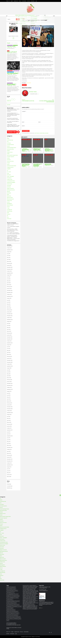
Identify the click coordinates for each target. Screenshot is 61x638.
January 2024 (9, 288)
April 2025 (9, 259)
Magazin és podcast (10, 188)
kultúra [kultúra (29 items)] (19, 606)
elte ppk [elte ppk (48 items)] (16, 594)
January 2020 (9, 381)
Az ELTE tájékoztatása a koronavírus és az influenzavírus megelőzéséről (37, 165)
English (8, 153)
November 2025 (9, 245)
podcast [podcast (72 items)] (17, 613)
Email (39, 122)
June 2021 (8, 348)
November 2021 (9, 338)
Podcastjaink (12, 633)
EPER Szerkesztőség (10, 229)
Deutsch (8, 146)
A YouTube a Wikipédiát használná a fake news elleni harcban (46, 100)
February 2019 (9, 402)
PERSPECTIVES (9, 200)
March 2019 (9, 400)
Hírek (16, 15)
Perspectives (24, 15)
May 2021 (8, 350)
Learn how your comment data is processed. (41, 133)
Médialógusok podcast (11, 189)
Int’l (34, 15)
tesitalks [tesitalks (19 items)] (10, 618)
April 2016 (9, 443)
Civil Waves (28, 15)
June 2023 (8, 302)
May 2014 (8, 472)
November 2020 (9, 362)
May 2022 (8, 327)
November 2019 (9, 385)
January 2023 (9, 311)
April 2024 (9, 282)
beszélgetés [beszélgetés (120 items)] (13, 587)
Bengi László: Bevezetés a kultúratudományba (11, 84)
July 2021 (8, 346)
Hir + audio (35, 139)
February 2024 (9, 286)
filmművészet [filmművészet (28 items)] (12, 597)
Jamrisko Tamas (27, 21)
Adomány (7, 633)
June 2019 (8, 395)
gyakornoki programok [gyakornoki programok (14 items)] (11, 601)
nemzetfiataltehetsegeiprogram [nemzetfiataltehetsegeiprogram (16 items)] (12, 611)
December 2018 (9, 406)
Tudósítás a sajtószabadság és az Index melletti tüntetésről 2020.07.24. (49, 149)
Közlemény (9, 186)
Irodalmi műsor (9, 179)
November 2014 (9, 461)
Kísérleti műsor (9, 183)
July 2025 (8, 253)
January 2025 (9, 265)
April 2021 (9, 352)
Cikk (7, 141)
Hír (22, 154)
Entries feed (9, 484)
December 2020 (9, 360)
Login (16, 633)
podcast (8, 202)
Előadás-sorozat (10, 45)
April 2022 (9, 329)
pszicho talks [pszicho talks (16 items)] (9, 616)
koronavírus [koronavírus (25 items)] (15, 606)
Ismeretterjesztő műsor (11, 180)
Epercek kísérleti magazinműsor (12, 155)
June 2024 (8, 278)
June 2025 (8, 255)
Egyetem (18, 15)
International (9, 177)
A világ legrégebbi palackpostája (30, 100)
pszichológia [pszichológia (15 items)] (15, 615)
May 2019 (8, 397)
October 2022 (9, 317)
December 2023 (9, 290)
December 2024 (9, 267)
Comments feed (9, 486)
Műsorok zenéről (10, 197)
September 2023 (10, 296)
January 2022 (9, 335)
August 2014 (9, 466)
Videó (8, 212)
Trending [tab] (15, 43)
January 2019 (9, 404)
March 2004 (9, 476)
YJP (7, 215)
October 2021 (9, 340)
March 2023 (9, 307)
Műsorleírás (9, 195)
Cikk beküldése (26, 631)
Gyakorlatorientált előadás (11, 165)
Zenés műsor (9, 218)
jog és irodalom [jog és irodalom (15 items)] (9, 604)
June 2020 (8, 371)
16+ (0, 498)
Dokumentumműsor (16, 70)
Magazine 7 (33, 636)
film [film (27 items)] (7, 597)
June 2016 (8, 439)
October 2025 (9, 247)
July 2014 (8, 468)
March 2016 (9, 445)
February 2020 (9, 379)
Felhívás (8, 158)
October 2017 (9, 428)
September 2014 (10, 464)
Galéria (8, 164)
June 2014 (8, 470)
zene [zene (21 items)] (20, 618)
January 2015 (9, 457)
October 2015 (9, 449)
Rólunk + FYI (8, 631)
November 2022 (9, 315)
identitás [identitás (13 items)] (17, 601)
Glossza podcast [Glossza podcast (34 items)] (10, 599)
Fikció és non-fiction (10, 161)
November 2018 (9, 408)
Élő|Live (21, 631)
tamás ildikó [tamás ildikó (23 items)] (18, 616)
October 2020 (9, 364)
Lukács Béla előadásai (11, 46)
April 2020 (9, 375)
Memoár (8, 191)
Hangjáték (9, 168)
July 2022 (8, 323)
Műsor (31, 15)
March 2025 (9, 261)
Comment (24, 111)
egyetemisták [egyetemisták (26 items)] (9, 592)
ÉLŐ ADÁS (8, 104)
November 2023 (9, 292)
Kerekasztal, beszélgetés (11, 182)
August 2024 (9, 274)
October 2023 (9, 294)
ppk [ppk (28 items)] (11, 615)
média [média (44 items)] (12, 608)
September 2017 (10, 430)
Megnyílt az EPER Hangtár (12, 51)
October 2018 (9, 410)
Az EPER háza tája (24, 139)
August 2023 (9, 298)
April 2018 (9, 420)
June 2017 (8, 431)
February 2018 (9, 424)
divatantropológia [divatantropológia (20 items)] (10, 590)
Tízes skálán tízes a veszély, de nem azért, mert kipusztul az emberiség (26, 165)
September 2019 (10, 389)
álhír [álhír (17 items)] (8, 620)
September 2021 (10, 342)
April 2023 (9, 305)
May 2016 (8, 441)
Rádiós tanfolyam (10, 205)
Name (23, 122)
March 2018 (9, 422)
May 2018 (8, 418)
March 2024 (9, 284)
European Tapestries (10, 156)
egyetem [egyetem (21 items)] (16, 590)
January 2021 (9, 358)
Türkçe (8, 208)
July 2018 (8, 416)
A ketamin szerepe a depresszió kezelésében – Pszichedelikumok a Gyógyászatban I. (13, 239)
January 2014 (9, 474)
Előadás (8, 150)
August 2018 (9, 414)
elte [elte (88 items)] (13, 592)
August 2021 (9, 344)
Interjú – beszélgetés (10, 176)
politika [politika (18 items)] (8, 615)
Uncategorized (9, 209)
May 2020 (8, 373)
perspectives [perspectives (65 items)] (13, 613)
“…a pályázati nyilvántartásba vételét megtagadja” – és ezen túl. (26, 149)
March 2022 (9, 331)
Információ (9, 174)
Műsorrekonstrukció (10, 198)
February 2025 (9, 263)
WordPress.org (9, 487)
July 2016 (8, 437)
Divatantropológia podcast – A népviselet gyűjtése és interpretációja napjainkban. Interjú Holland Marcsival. (13, 115)
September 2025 (10, 249)
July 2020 (8, 369)
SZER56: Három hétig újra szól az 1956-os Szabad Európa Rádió (13, 73)
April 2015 (9, 451)
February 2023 (9, 309)
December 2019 (9, 383)
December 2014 (9, 459)
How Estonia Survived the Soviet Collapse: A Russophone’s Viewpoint (13, 119)
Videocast (8, 214)
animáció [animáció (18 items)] (8, 587)
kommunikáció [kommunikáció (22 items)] (9, 606)
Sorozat (8, 206)
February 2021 (9, 356)
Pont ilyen (24, 82)
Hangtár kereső (16, 631)
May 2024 (8, 280)
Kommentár (9, 185)
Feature (21, 15)
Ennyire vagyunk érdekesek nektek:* (48, 164)
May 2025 (8, 257)
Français (8, 162)
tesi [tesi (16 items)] (7, 618)
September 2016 (10, 435)
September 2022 (10, 319)
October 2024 (9, 271)
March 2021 (9, 354)
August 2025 (9, 251)
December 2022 (9, 313)
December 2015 (9, 447)
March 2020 (9, 377)
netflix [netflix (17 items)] (8, 613)
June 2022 (8, 325)
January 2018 (9, 426)
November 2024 (9, 269)
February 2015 (9, 455)
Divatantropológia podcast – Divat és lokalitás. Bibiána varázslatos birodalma (13, 110)
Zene (33, 15)
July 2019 (8, 393)
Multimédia (9, 192)
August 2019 (9, 391)
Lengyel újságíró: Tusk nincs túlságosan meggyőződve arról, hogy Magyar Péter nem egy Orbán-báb (13, 125)
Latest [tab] (12, 43)
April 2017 (9, 433)
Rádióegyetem (15, 45)
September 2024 (10, 273)
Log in (8, 482)
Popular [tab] (8, 43)
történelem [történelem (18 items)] (16, 618)
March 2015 (9, 453)
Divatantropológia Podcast (11, 147)
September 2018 (10, 412)
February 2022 (9, 333)
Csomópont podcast (10, 144)
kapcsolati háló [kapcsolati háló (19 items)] (16, 604)
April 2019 (9, 399)
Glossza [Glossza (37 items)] (16, 597)
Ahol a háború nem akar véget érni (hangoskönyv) (13, 122)
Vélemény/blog (9, 211)
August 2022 (9, 321)
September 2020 (10, 366)
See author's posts (33, 93)
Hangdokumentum (10, 167)
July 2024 (8, 276)
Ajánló (8, 138)
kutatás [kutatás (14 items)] (8, 608)
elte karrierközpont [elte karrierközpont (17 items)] (10, 594)
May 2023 (8, 304)
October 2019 (9, 387)
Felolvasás (9, 159)
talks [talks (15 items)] (14, 616)
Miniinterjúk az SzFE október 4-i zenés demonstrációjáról (37, 149)
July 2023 (8, 300)
